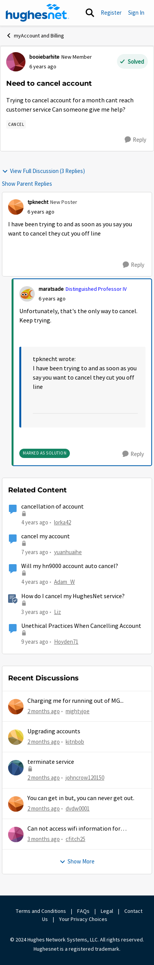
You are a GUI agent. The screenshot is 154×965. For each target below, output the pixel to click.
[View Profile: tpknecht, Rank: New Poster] (16, 207)
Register (111, 12)
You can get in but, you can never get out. (80, 798)
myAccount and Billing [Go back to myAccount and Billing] (35, 35)
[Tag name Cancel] (16, 124)
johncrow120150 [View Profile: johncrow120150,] (85, 777)
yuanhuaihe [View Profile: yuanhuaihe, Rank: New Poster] (68, 552)
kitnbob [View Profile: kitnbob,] (75, 741)
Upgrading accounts (53, 731)
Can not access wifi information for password (73, 829)
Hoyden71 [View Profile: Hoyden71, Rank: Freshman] (66, 641)
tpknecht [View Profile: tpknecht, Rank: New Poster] (37, 201)
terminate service (50, 762)
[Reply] (135, 139)
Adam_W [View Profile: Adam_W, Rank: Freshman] (64, 581)
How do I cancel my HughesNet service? (73, 596)
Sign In (136, 12)
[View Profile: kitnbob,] (16, 737)
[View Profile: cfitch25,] (16, 834)
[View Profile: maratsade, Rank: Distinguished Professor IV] (27, 294)
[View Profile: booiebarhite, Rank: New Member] (15, 61)
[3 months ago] (43, 839)
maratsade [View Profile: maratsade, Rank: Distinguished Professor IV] (51, 288)
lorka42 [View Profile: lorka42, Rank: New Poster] (62, 522)
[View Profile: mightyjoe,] (16, 706)
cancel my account (45, 536)
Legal (107, 910)
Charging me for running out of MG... (75, 701)
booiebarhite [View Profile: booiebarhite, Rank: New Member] (44, 56)
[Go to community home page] (37, 13)
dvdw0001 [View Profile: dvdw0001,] (78, 808)
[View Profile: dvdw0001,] (16, 804)
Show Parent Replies (27, 183)
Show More (77, 861)
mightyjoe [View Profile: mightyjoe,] (78, 710)
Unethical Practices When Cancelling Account (81, 626)
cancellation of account (52, 506)
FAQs (83, 910)
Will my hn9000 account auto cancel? (69, 566)
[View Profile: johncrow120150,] (16, 767)
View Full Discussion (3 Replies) (43, 171)
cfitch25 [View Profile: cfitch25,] (75, 839)
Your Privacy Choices (83, 919)
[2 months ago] (43, 711)
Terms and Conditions (41, 910)
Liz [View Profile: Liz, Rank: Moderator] (57, 611)
